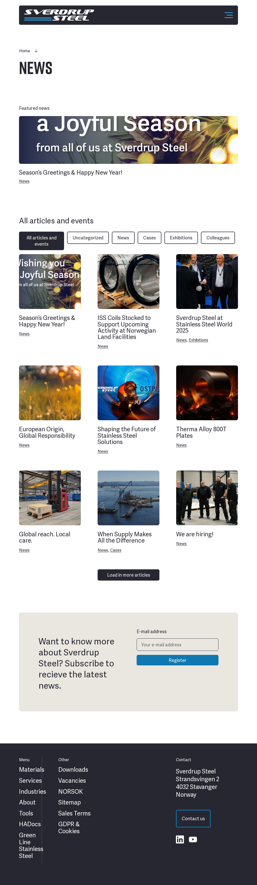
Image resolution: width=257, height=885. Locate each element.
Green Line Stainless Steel (31, 845)
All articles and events (42, 241)
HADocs (30, 824)
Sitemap (69, 802)
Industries (32, 791)
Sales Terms (74, 813)
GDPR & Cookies (69, 827)
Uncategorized (88, 238)
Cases (149, 238)
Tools (26, 813)
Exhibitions (181, 238)
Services (30, 780)
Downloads (73, 769)
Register (177, 660)
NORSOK (70, 791)
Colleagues (217, 238)
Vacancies (72, 780)
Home (24, 51)
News (24, 181)
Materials (31, 769)
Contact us (193, 818)
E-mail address (152, 631)
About (27, 802)
